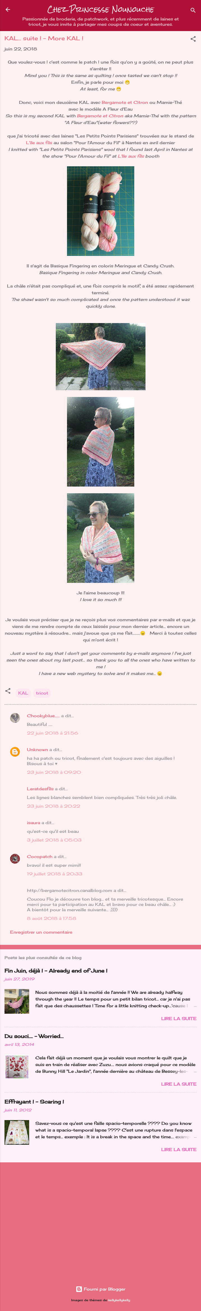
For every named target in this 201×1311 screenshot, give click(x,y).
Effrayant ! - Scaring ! (34, 1102)
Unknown (37, 749)
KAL (23, 693)
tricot (42, 693)
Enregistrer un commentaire (41, 932)
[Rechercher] (193, 11)
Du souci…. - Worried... (34, 1036)
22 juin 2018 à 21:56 (52, 733)
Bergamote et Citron (125, 102)
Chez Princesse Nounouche (100, 9)
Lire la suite (179, 1018)
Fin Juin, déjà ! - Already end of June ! (55, 971)
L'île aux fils (39, 142)
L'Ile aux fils (131, 156)
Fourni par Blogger (100, 1289)
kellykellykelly (119, 1300)
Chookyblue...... (43, 715)
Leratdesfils (40, 788)
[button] (193, 40)
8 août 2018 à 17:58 (51, 918)
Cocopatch (39, 856)
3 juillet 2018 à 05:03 (54, 840)
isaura (33, 822)
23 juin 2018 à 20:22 (53, 806)
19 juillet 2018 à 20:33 (54, 874)
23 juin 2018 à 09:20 (54, 772)
